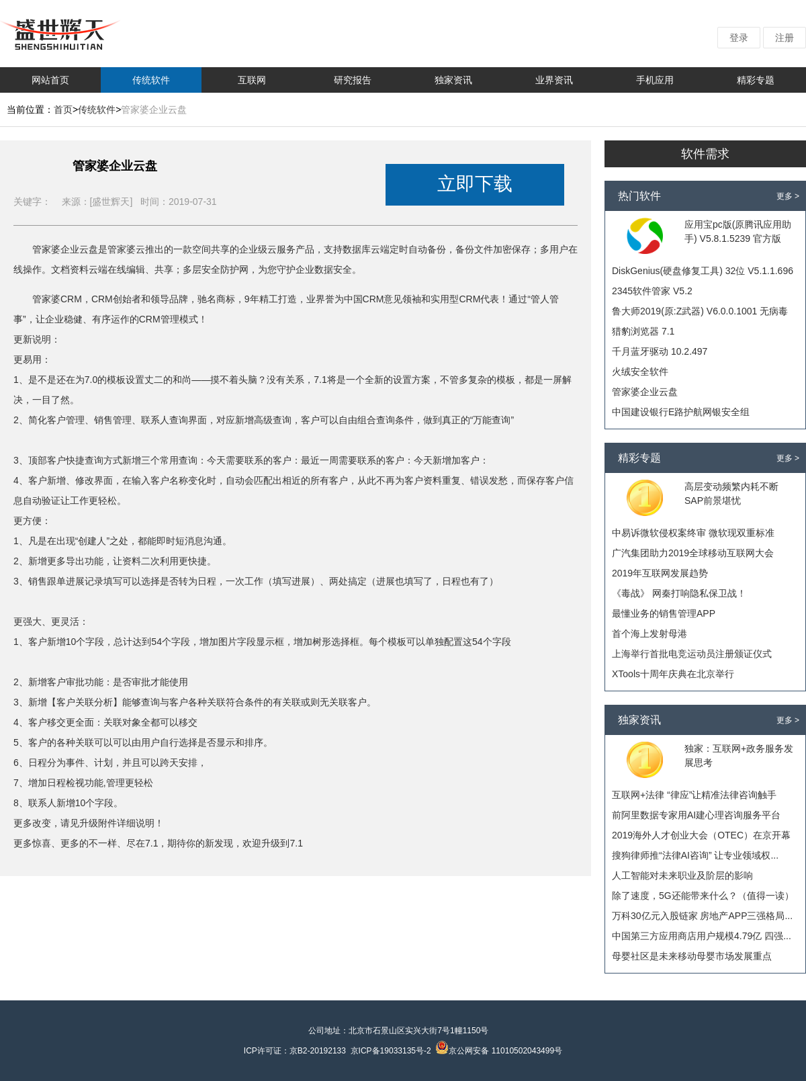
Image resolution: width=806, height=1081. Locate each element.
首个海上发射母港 (649, 633)
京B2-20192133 (317, 1050)
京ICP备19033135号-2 (391, 1050)
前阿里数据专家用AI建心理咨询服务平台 (696, 815)
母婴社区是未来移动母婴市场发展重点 (692, 956)
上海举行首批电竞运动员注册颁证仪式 (692, 653)
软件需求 (705, 154)
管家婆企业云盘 (645, 391)
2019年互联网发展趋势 (660, 573)
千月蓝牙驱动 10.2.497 (659, 351)
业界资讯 (554, 80)
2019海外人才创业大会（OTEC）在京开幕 (701, 835)
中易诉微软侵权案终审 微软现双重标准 (693, 532)
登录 (738, 37)
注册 (784, 37)
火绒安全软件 (640, 371)
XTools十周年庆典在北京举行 (673, 673)
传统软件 (151, 80)
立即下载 (474, 183)
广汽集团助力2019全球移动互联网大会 (693, 553)
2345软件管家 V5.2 (652, 291)
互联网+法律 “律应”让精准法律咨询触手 (694, 794)
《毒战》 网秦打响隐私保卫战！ (679, 593)
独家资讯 (453, 80)
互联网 (252, 80)
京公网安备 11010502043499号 (498, 1050)
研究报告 (352, 80)
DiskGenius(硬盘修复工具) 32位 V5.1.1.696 (702, 270)
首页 (63, 109)
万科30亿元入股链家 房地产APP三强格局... (702, 915)
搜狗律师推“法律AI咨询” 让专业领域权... (695, 855)
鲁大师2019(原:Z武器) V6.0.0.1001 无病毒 (700, 311)
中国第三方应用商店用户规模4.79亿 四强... (701, 936)
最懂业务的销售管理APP (663, 613)
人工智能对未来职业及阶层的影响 (682, 875)
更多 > (787, 196)
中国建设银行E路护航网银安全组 (681, 411)
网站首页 (50, 80)
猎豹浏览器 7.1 (643, 331)
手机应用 (655, 80)
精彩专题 (755, 80)
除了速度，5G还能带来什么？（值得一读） (703, 895)
